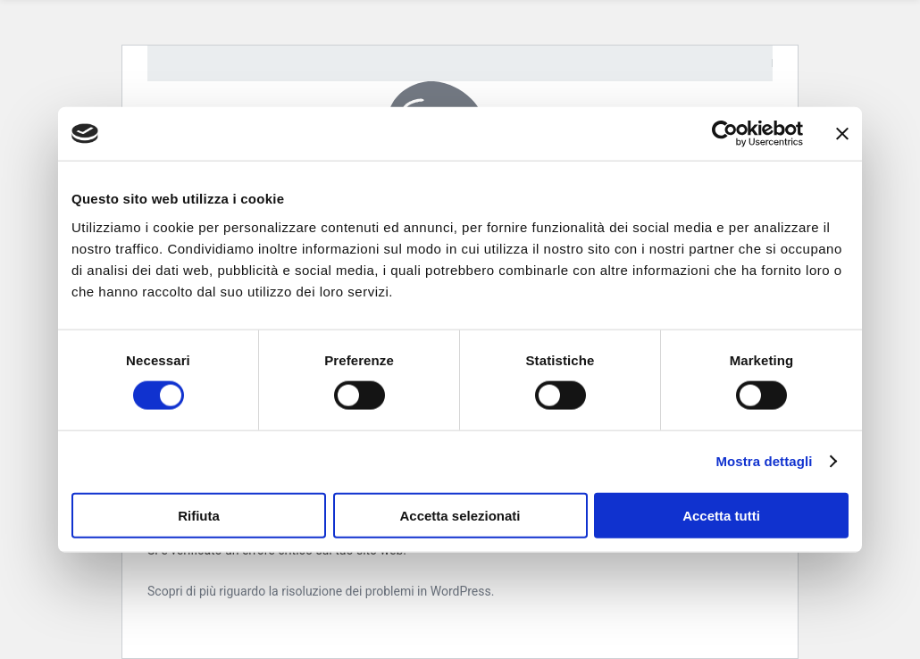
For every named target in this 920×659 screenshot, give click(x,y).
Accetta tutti (721, 514)
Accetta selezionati (459, 514)
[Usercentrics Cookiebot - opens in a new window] (725, 134)
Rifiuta (199, 514)
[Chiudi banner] (842, 134)
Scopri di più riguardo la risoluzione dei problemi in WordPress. (320, 591)
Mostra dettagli (763, 461)
